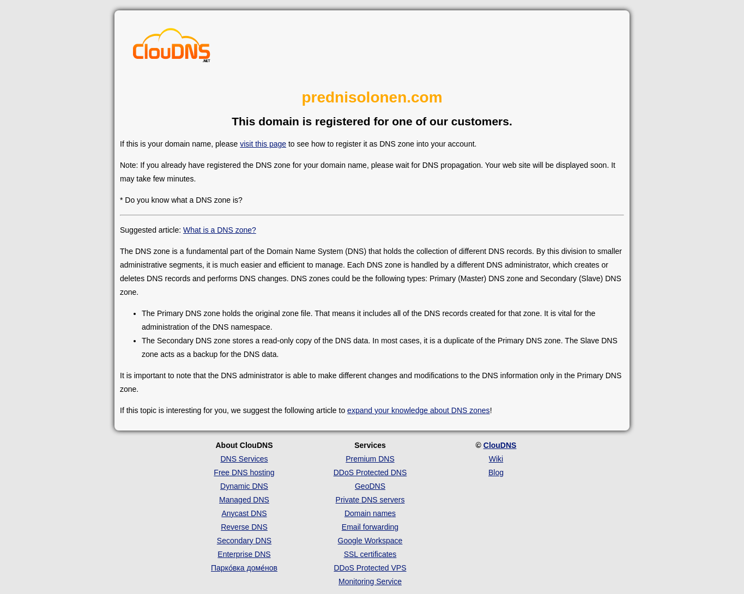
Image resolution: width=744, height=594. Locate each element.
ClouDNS (500, 445)
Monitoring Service (370, 581)
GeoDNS (370, 486)
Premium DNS (370, 458)
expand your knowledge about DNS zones (418, 410)
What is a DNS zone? (219, 230)
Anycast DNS (244, 513)
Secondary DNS (244, 540)
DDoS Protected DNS (370, 472)
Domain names (370, 513)
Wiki (496, 458)
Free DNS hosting (244, 472)
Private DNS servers (370, 499)
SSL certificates (370, 554)
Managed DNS (244, 499)
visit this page (263, 144)
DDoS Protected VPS (370, 567)
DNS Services (244, 458)
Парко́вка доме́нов (244, 567)
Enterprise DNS (243, 554)
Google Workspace (370, 540)
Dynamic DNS (244, 486)
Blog (496, 472)
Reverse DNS (244, 527)
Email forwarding (370, 527)
